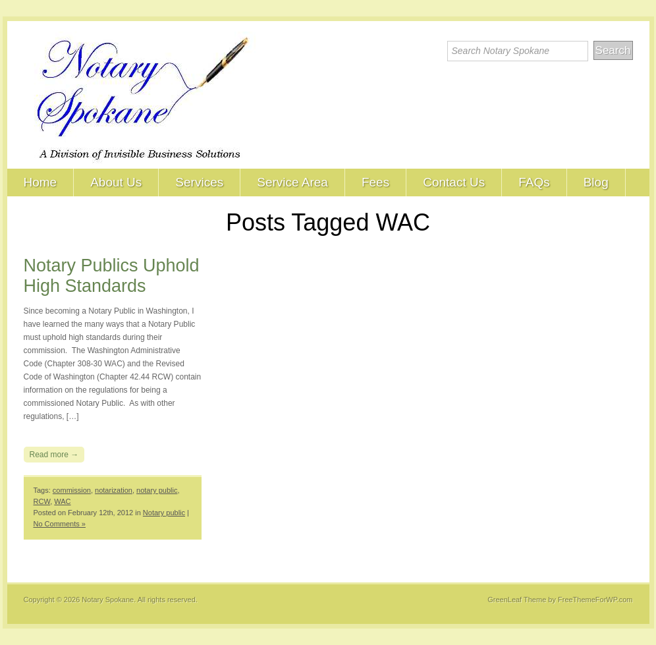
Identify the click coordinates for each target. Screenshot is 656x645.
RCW (42, 501)
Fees (375, 182)
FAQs (534, 182)
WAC (62, 501)
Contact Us (454, 182)
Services (199, 182)
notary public (156, 490)
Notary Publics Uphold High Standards (112, 276)
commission (72, 490)
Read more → (54, 454)
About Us (116, 182)
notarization (113, 490)
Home (40, 182)
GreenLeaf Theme (516, 599)
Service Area (292, 182)
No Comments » (60, 524)
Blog (596, 182)
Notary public (164, 513)
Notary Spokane (108, 599)
